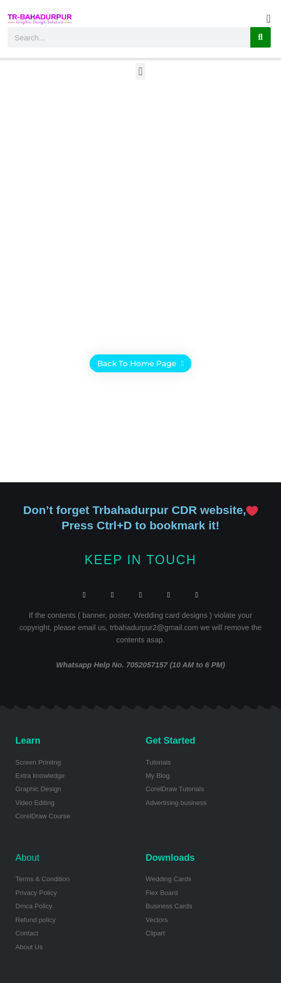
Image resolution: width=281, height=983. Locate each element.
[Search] (260, 37)
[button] (268, 18)
